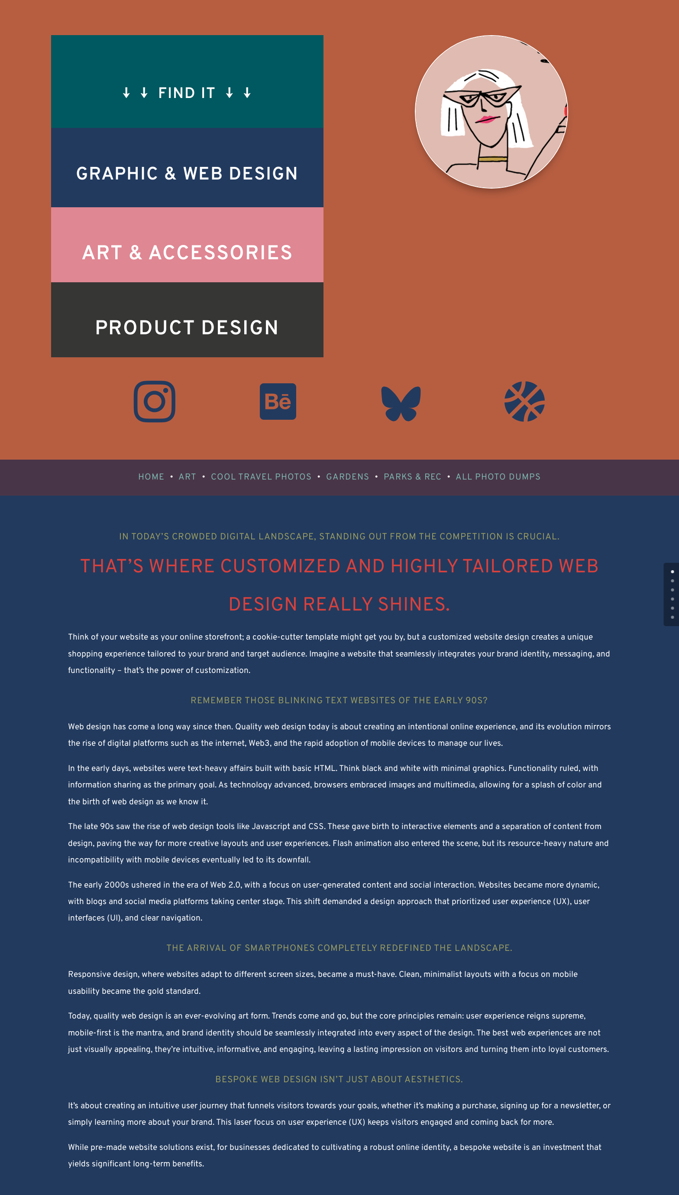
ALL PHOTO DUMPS (498, 477)
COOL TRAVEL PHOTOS (261, 477)
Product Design (187, 329)
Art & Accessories (187, 254)
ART (187, 477)
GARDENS (347, 477)
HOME (151, 477)
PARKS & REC (413, 477)
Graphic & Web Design (187, 174)
